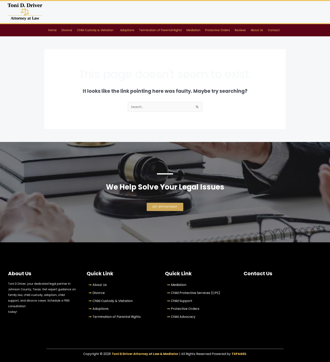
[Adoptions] (123, 310)
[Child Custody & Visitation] (123, 302)
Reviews (240, 30)
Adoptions (127, 30)
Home (52, 30)
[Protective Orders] (201, 310)
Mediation (193, 30)
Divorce (66, 30)
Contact (274, 30)
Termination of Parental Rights (160, 30)
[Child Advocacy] (201, 318)
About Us (257, 30)
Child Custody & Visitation (95, 30)
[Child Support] (201, 302)
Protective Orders (217, 30)
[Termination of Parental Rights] (123, 318)
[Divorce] (123, 294)
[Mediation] (201, 286)
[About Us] (123, 286)
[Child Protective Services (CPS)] (201, 294)
